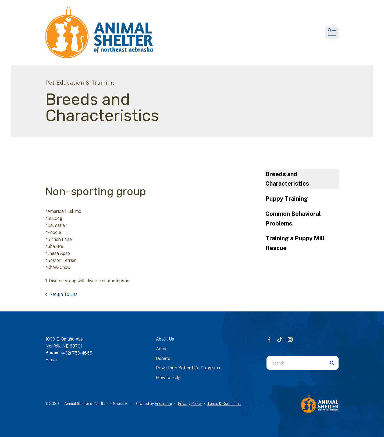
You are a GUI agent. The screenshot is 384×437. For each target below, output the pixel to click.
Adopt (162, 348)
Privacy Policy (190, 403)
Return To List (63, 294)
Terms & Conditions (224, 403)
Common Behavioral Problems (293, 218)
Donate (163, 358)
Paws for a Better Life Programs (188, 367)
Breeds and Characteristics (287, 179)
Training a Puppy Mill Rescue (295, 243)
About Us (165, 339)
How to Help (168, 377)
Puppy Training (286, 198)
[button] (332, 32)
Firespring (163, 403)
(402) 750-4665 (76, 353)
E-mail (51, 359)
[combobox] (295, 363)
